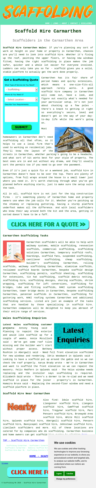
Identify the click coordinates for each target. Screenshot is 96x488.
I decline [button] (69, 474)
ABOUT (64, 23)
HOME (47, 23)
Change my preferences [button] (65, 479)
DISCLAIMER (86, 23)
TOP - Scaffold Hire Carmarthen (23, 440)
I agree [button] (59, 474)
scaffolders (49, 242)
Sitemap (5, 463)
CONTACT (74, 23)
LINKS (55, 23)
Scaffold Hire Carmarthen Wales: (25, 47)
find (54, 400)
